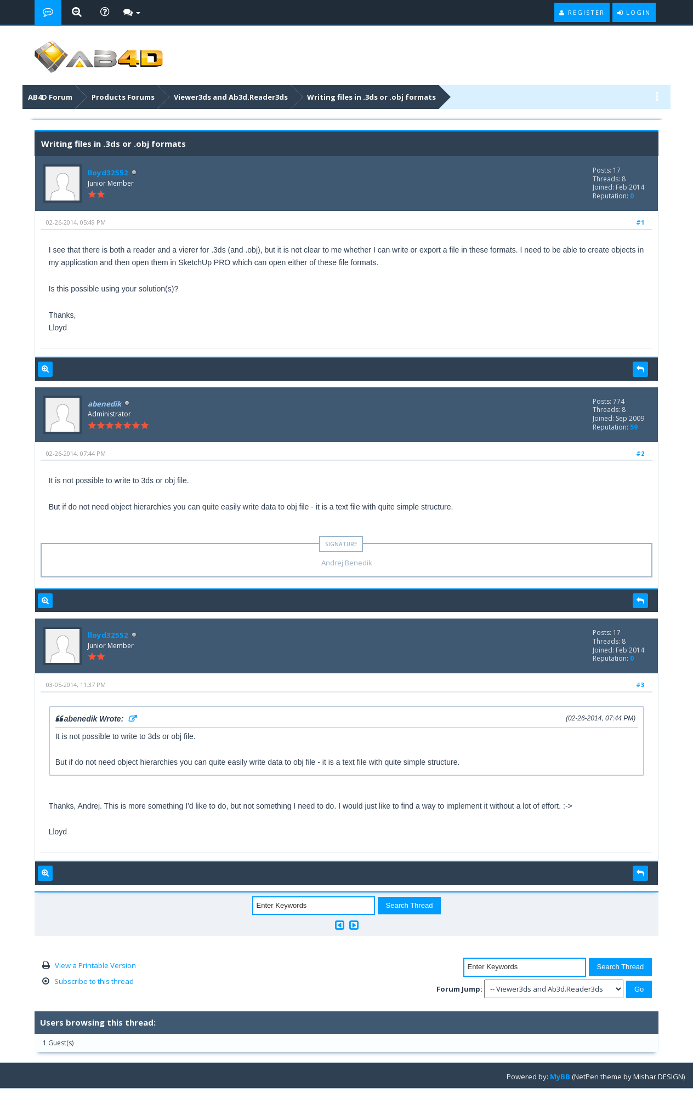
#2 (640, 453)
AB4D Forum (50, 97)
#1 (640, 222)
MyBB (560, 1076)
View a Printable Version (95, 965)
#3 (640, 684)
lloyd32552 (106, 173)
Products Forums (123, 97)
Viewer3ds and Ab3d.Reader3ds (231, 97)
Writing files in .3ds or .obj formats (371, 97)
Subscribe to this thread (94, 981)
